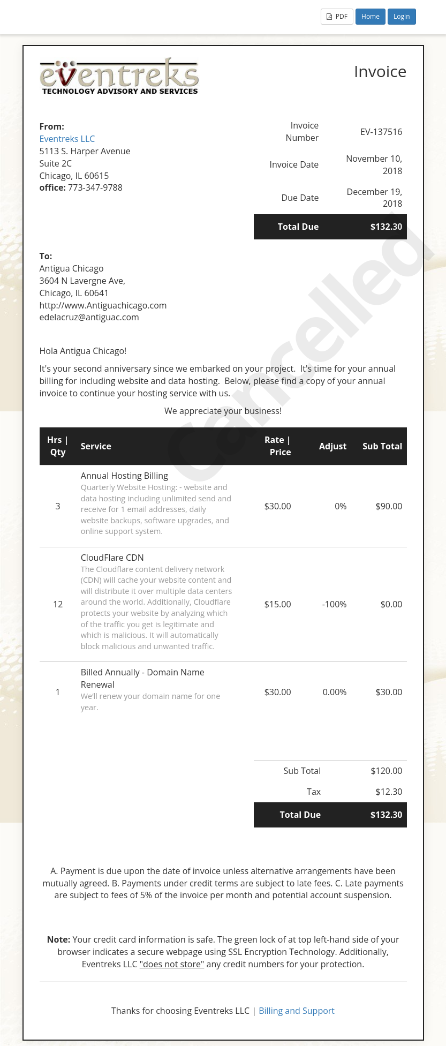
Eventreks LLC (67, 139)
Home (370, 16)
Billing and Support (297, 1011)
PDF (337, 16)
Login (402, 16)
